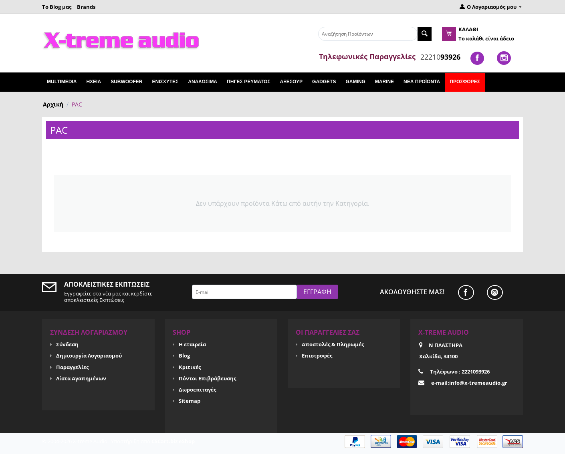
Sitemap (189, 400)
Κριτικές (190, 367)
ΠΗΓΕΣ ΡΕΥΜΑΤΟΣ (248, 81)
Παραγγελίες (72, 367)
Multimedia (62, 81)
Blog (184, 355)
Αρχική (53, 104)
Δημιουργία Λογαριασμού (89, 355)
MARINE (384, 81)
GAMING (355, 81)
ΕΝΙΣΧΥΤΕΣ (165, 81)
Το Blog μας (56, 6)
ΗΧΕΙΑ (93, 81)
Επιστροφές (317, 355)
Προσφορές (465, 81)
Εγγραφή (317, 291)
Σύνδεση (67, 344)
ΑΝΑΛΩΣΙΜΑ (202, 81)
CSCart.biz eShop (173, 441)
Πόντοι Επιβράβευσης (207, 378)
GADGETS (324, 81)
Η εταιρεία (192, 344)
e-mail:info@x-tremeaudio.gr (469, 382)
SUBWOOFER (126, 81)
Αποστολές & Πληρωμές (333, 344)
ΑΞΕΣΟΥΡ (291, 81)
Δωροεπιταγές (197, 389)
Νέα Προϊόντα (422, 81)
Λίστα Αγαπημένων (81, 378)
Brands (86, 6)
